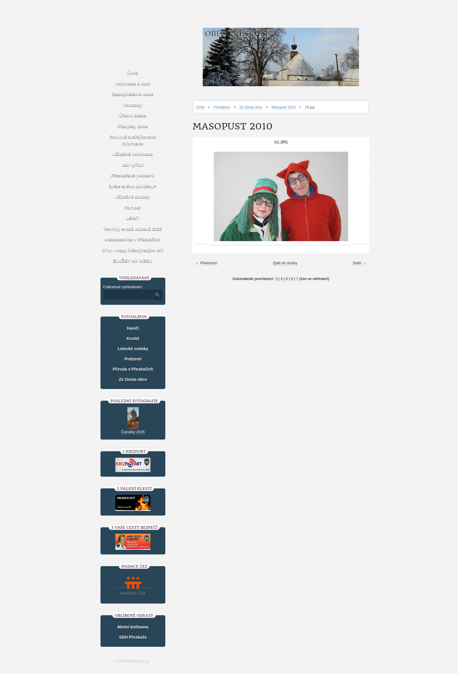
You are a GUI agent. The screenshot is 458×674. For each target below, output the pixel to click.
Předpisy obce (133, 126)
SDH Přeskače (133, 637)
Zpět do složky (285, 263)
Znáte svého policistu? (133, 186)
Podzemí (132, 359)
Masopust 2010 (284, 107)
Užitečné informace (132, 153)
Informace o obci (132, 83)
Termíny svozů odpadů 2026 (132, 228)
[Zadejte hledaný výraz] (127, 295)
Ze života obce (251, 107)
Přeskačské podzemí (132, 175)
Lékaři (132, 217)
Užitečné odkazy (133, 196)
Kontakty (132, 104)
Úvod (200, 107)
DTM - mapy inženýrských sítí (132, 250)
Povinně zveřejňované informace (133, 140)
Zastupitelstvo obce (132, 93)
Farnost (132, 207)
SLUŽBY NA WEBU (132, 260)
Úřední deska (132, 115)
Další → (359, 263)
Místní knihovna (132, 627)
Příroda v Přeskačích (133, 369)
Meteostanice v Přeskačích (133, 239)
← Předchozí (206, 263)
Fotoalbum (222, 107)
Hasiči (133, 328)
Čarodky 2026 (133, 432)
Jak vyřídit (132, 164)
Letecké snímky (133, 348)
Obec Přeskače (237, 33)
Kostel (133, 338)
